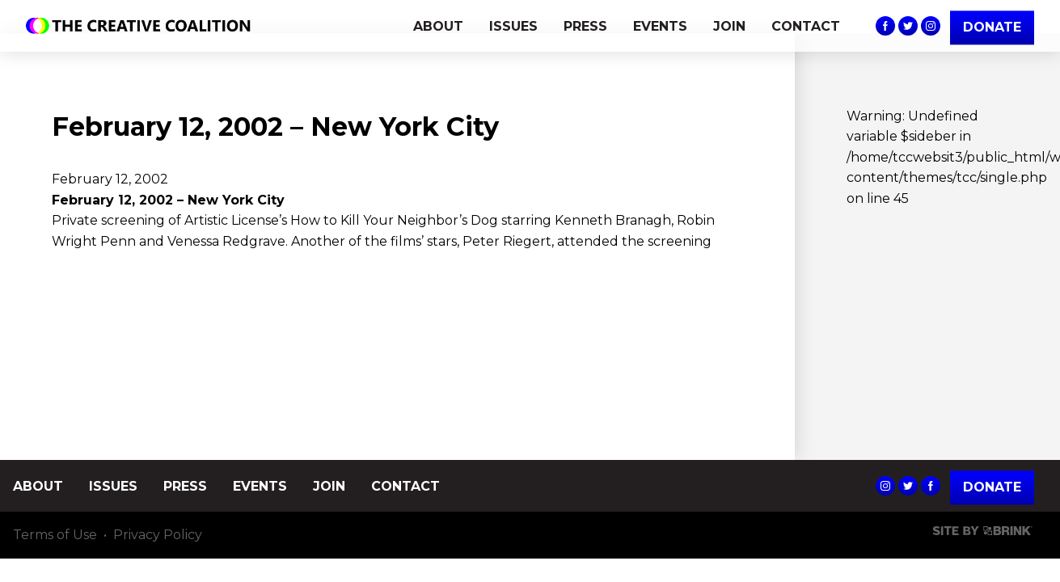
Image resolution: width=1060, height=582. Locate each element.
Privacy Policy (157, 534)
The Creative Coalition (142, 25)
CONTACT (805, 26)
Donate (992, 487)
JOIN (729, 26)
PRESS (585, 26)
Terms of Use (55, 534)
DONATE (992, 27)
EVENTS (660, 26)
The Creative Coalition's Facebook (885, 26)
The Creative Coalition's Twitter (908, 26)
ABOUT (438, 26)
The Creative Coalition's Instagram (930, 26)
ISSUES (513, 26)
